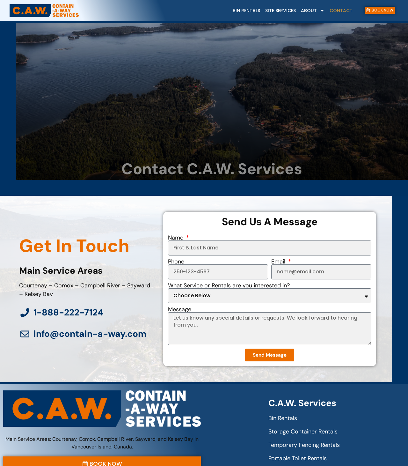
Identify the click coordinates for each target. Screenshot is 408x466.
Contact (341, 10)
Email (279, 261)
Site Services (280, 10)
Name (176, 237)
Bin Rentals (246, 10)
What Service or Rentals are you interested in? (229, 285)
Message (179, 309)
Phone (176, 261)
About (312, 10)
